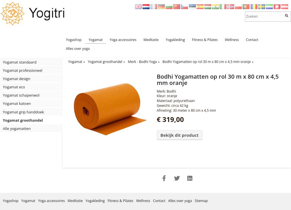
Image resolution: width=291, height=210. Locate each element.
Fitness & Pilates (205, 39)
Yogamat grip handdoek (23, 112)
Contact (252, 39)
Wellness (232, 39)
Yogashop (74, 39)
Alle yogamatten (17, 128)
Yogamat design (16, 78)
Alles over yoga (78, 48)
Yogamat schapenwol (21, 95)
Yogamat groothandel (23, 120)
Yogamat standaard (19, 62)
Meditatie (151, 39)
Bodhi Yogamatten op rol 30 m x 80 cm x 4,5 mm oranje (207, 61)
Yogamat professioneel (22, 70)
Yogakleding (175, 39)
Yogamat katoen (17, 103)
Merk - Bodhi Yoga (142, 61)
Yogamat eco (14, 86)
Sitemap (201, 200)
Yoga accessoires (123, 39)
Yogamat (96, 39)
